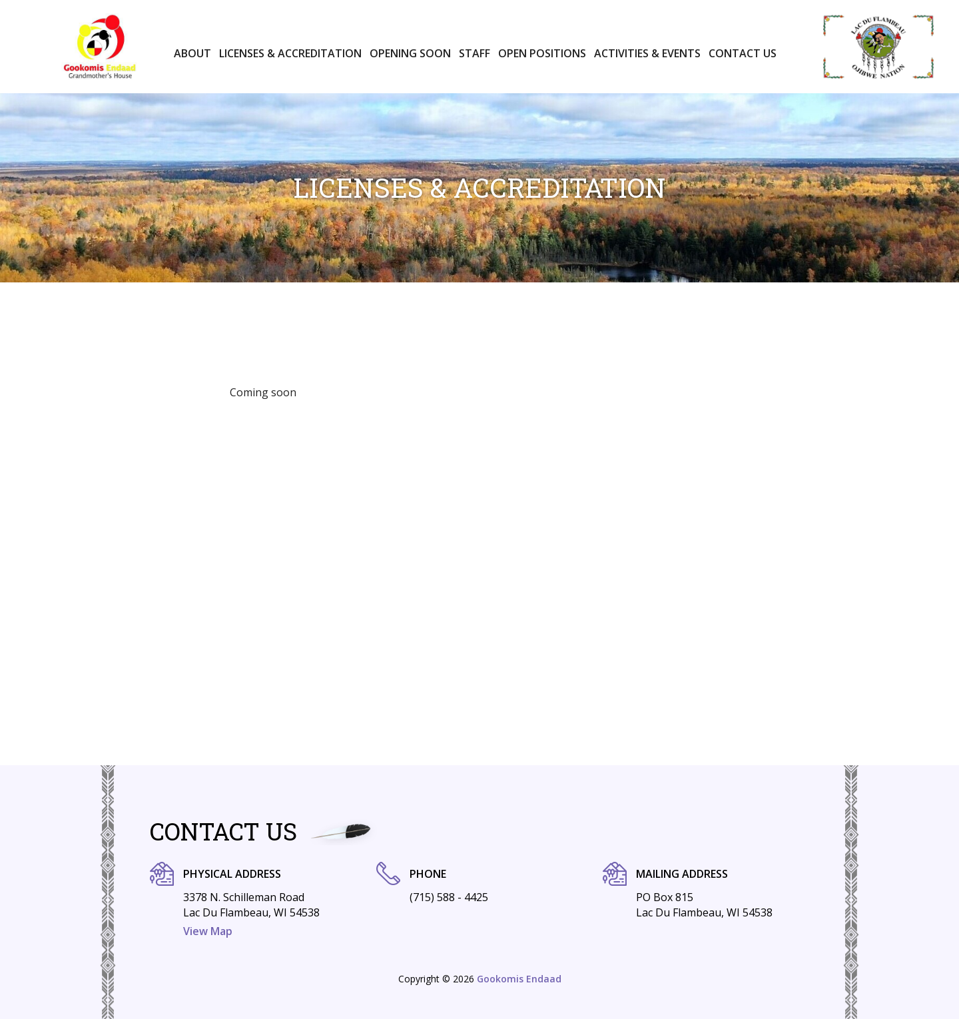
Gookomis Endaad (519, 978)
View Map (207, 931)
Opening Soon (410, 53)
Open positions (542, 53)
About (192, 53)
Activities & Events (647, 53)
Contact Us (743, 53)
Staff (474, 53)
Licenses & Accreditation (290, 53)
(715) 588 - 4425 (449, 897)
